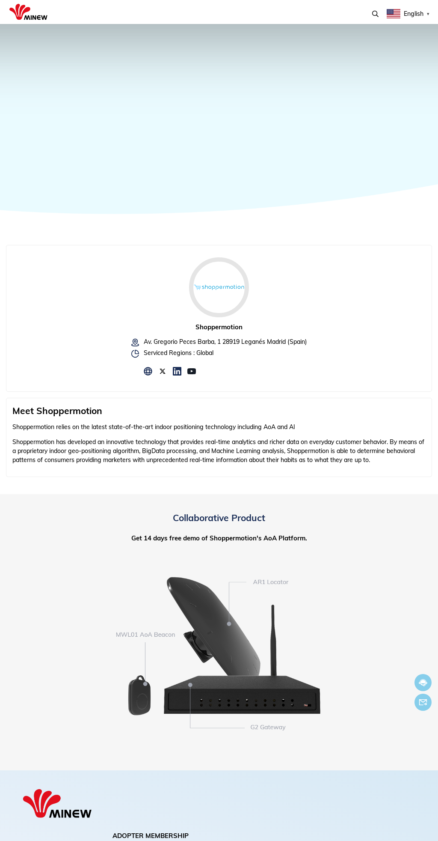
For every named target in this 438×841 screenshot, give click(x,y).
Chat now (423, 682)
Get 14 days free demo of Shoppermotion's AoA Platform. (219, 538)
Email (423, 702)
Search (375, 14)
